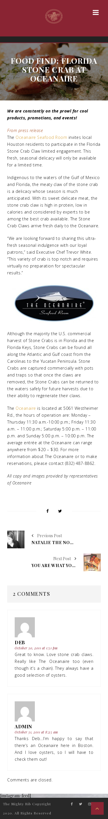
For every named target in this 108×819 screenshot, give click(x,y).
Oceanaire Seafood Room (41, 137)
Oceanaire (26, 408)
